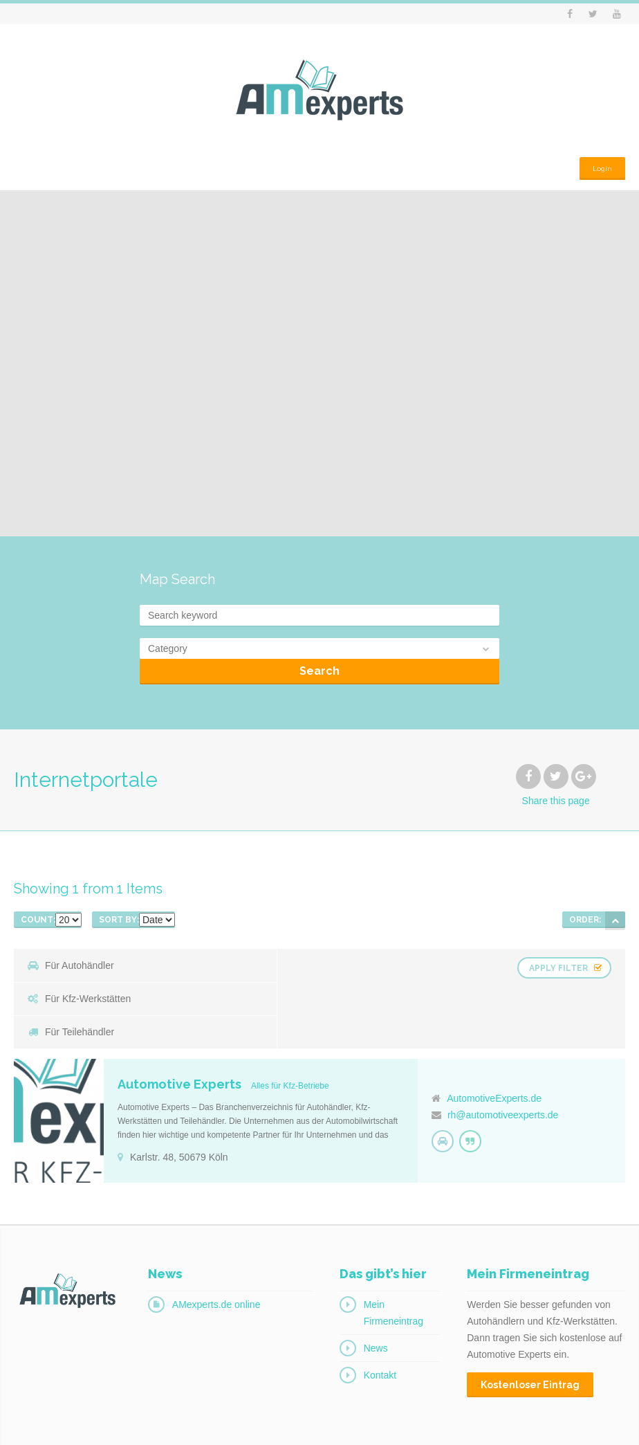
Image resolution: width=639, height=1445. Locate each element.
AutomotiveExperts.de (494, 1048)
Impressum (539, 1424)
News (376, 1298)
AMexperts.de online (216, 1254)
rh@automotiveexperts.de (503, 1065)
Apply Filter (559, 965)
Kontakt (380, 1325)
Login (600, 163)
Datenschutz (602, 1424)
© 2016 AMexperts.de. (55, 1424)
